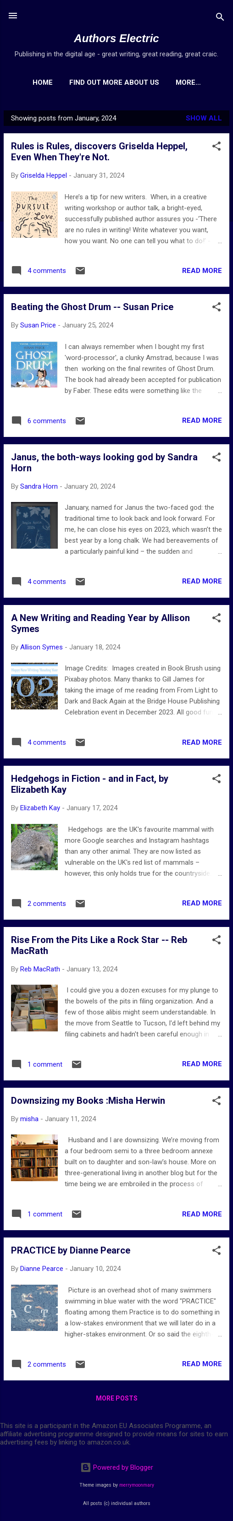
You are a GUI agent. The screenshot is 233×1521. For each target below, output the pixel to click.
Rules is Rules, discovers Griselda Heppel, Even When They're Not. (99, 153)
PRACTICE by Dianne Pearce (70, 1252)
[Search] (220, 19)
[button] (216, 149)
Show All (204, 120)
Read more (202, 272)
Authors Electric (116, 38)
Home (63, 82)
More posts (117, 1400)
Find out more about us (135, 82)
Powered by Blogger (116, 1467)
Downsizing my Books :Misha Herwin (88, 1102)
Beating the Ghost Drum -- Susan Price (92, 308)
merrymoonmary (136, 1485)
